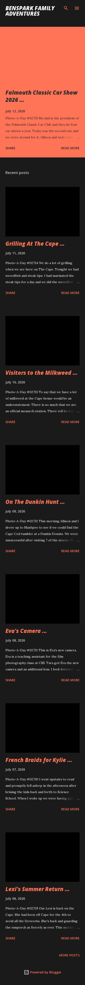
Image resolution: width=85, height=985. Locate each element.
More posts (69, 955)
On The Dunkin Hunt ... (35, 501)
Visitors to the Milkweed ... (41, 372)
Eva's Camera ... (26, 631)
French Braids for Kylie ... (38, 760)
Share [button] (10, 148)
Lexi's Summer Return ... (37, 889)
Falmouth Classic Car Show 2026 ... (41, 96)
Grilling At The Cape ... (35, 243)
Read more (70, 148)
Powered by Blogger (42, 972)
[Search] (66, 8)
